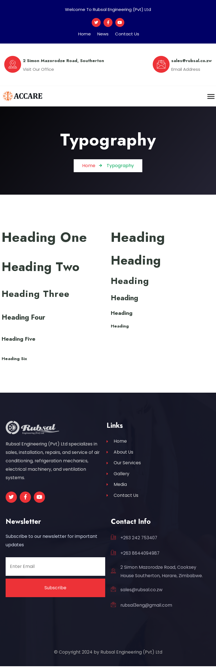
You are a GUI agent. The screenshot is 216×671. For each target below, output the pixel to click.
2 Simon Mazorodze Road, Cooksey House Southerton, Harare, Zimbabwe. (161, 576)
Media (117, 490)
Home (84, 34)
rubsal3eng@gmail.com (146, 610)
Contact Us (127, 34)
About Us (120, 457)
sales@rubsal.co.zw (141, 594)
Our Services (124, 468)
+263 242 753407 (138, 542)
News (103, 34)
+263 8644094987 (139, 558)
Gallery (118, 479)
